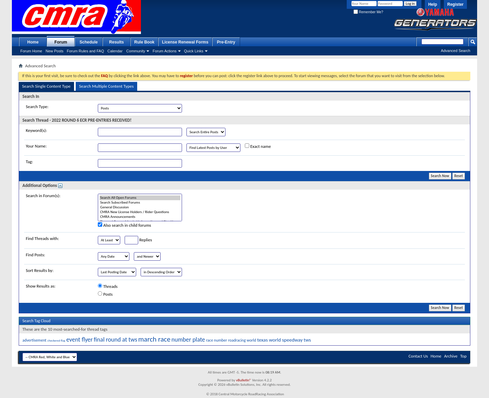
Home (32, 42)
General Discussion (139, 207)
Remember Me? (368, 12)
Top (463, 356)
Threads (107, 286)
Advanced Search (455, 51)
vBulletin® (243, 380)
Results (116, 42)
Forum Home (31, 51)
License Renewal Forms (185, 42)
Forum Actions (164, 51)
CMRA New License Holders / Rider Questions (139, 212)
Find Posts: (35, 254)
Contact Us (418, 356)
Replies (138, 240)
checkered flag (57, 340)
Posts (105, 294)
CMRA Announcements (139, 216)
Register (455, 4)
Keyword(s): (36, 130)
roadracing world (242, 340)
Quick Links (193, 51)
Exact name (258, 146)
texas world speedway (280, 340)
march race (154, 339)
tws (307, 340)
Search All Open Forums (139, 197)
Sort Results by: (39, 270)
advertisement (34, 340)
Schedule (88, 42)
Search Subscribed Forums (139, 202)
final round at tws (115, 339)
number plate (188, 339)
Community (135, 51)
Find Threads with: (42, 238)
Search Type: (37, 106)
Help (432, 4)
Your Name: (36, 146)
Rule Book (144, 42)
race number (216, 340)
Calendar (115, 51)
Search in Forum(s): (43, 195)
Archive (450, 356)
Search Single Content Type (46, 86)
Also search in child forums (124, 225)
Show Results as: (40, 286)
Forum (60, 42)
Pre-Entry (226, 42)
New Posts (55, 51)
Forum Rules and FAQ (85, 51)
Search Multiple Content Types (106, 86)
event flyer (79, 339)
